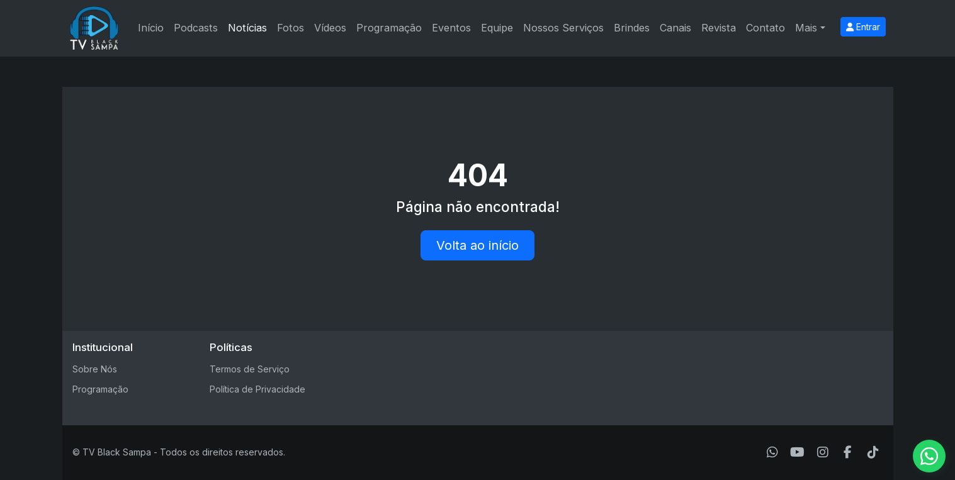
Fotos (290, 27)
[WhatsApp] (772, 452)
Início (151, 27)
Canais (675, 27)
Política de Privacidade (257, 389)
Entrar (863, 26)
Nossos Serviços (563, 27)
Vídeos (330, 27)
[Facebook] (848, 452)
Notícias (247, 27)
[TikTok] (873, 452)
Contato (765, 27)
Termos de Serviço (250, 369)
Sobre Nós (94, 369)
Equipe (497, 27)
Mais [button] (806, 27)
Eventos (451, 27)
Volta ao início (477, 245)
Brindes (632, 27)
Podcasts (196, 27)
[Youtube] (797, 452)
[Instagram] (822, 452)
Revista (718, 27)
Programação (389, 27)
